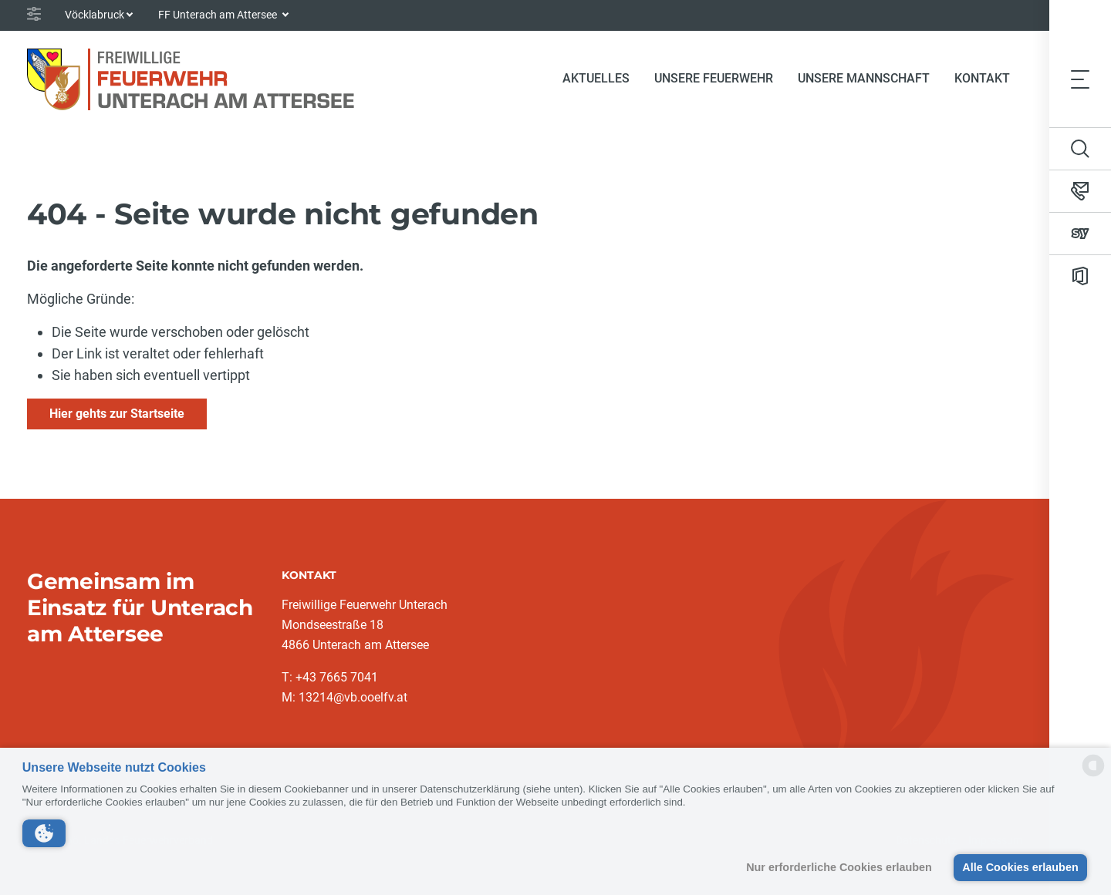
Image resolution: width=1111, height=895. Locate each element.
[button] (44, 833)
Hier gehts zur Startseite (116, 413)
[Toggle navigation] (1080, 78)
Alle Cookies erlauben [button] (1020, 867)
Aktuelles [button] (596, 78)
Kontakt (982, 78)
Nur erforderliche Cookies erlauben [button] (839, 867)
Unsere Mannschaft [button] (864, 78)
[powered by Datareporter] (1093, 775)
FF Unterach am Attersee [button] (218, 14)
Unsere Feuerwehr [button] (713, 78)
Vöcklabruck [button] (94, 14)
